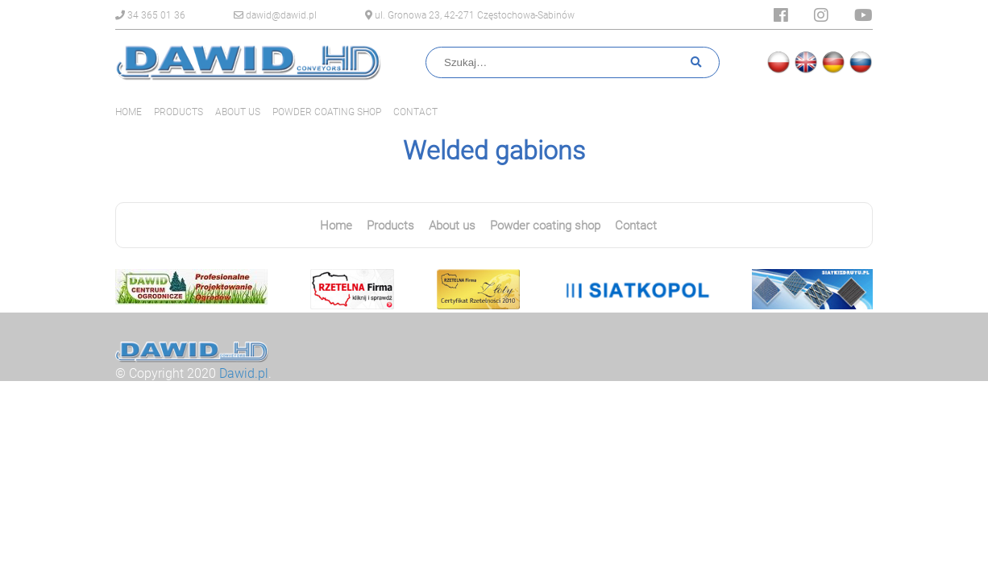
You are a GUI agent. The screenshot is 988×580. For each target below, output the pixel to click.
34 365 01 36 (150, 15)
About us (237, 112)
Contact (415, 112)
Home (128, 112)
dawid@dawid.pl (275, 15)
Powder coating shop (326, 112)
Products (178, 112)
